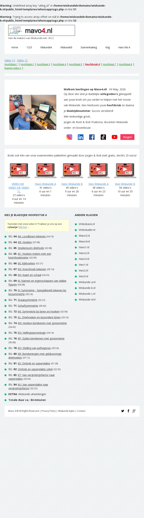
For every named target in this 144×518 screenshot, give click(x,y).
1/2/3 (29, 47)
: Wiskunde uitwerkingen (27, 394)
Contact (81, 411)
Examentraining (89, 47)
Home (14, 47)
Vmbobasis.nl (87, 224)
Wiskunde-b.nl (87, 288)
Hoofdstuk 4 (59, 64)
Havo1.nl (84, 247)
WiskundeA (46, 47)
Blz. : (27, 236)
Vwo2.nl (83, 270)
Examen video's (12, 68)
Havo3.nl (84, 259)
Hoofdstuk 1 (11, 64)
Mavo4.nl (84, 241)
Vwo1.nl (83, 264)
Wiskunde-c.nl (87, 293)
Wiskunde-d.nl (87, 299)
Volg (107, 47)
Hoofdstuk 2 (27, 64)
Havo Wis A (124, 47)
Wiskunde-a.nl (87, 282)
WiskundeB (66, 47)
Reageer (127, 137)
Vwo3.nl (83, 276)
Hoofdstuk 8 (125, 64)
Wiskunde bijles (66, 411)
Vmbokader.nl (87, 230)
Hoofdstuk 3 (43, 64)
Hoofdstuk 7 (109, 64)
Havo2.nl (84, 253)
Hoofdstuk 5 (75, 64)
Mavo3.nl (84, 235)
